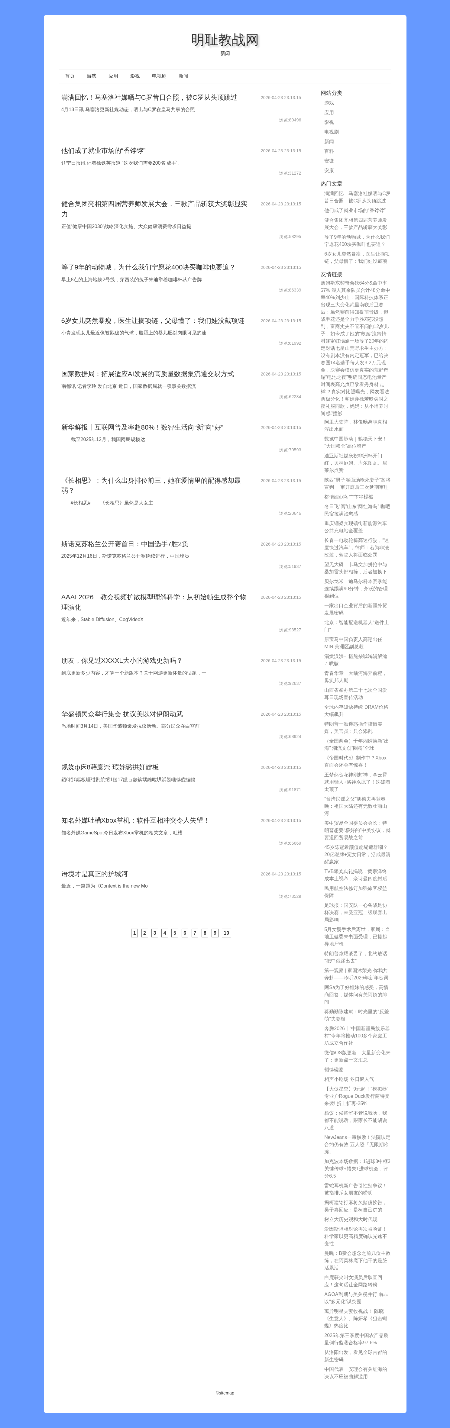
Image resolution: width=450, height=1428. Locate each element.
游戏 (91, 76)
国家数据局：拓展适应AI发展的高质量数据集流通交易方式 (147, 374)
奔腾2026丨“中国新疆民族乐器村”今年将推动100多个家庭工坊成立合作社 (357, 1036)
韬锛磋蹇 (334, 1069)
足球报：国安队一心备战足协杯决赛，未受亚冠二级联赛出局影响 (355, 912)
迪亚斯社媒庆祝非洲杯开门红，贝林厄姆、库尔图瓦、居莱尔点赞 (355, 463)
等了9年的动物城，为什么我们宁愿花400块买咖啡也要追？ (148, 267)
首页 (70, 76)
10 (226, 933)
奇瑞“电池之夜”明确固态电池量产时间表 (354, 377)
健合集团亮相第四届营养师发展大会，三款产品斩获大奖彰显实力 (355, 227)
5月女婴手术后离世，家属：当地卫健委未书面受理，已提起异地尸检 (357, 936)
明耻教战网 (225, 39)
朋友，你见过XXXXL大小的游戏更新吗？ (122, 660)
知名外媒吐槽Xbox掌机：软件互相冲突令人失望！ (135, 820)
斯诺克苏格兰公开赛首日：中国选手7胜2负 (125, 544)
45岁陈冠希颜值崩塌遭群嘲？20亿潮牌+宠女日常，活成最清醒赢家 (357, 854)
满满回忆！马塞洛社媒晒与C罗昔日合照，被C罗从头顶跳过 (149, 97)
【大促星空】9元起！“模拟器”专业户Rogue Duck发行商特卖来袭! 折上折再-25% (357, 1096)
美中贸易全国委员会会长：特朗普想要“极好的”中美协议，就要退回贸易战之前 (357, 830)
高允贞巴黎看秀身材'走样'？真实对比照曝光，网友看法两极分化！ (355, 391)
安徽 (329, 160)
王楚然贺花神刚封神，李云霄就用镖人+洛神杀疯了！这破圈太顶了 (357, 782)
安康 (329, 170)
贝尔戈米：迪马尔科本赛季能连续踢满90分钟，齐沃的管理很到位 (356, 588)
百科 (329, 151)
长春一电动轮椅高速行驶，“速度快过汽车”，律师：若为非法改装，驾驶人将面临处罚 (356, 547)
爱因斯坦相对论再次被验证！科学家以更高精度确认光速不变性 (355, 1236)
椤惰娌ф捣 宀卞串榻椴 (348, 496)
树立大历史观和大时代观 (350, 1219)
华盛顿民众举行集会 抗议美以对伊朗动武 (122, 714)
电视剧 (159, 76)
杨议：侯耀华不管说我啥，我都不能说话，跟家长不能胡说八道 (355, 1120)
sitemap (226, 1393)
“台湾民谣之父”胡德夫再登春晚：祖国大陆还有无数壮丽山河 (355, 806)
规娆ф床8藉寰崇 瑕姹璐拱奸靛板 (110, 767)
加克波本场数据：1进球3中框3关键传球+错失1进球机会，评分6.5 (357, 1168)
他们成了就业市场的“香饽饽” (103, 150)
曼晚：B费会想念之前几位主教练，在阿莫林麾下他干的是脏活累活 (357, 1260)
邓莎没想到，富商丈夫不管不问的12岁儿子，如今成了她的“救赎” (355, 326)
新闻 (183, 76)
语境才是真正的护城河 (94, 874)
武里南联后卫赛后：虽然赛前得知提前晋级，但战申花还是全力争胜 (354, 312)
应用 (113, 76)
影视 (135, 76)
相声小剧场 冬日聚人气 (349, 1079)
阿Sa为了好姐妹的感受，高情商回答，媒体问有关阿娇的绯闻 (356, 994)
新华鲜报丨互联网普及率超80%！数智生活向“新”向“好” (142, 427)
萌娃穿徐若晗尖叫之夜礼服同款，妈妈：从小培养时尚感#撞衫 (354, 406)
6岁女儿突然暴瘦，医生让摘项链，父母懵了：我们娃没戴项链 (152, 320)
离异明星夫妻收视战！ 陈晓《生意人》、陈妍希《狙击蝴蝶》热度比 (355, 1318)
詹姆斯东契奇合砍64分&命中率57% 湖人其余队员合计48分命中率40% (355, 290)
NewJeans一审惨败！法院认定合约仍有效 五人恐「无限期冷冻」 (357, 1144)
